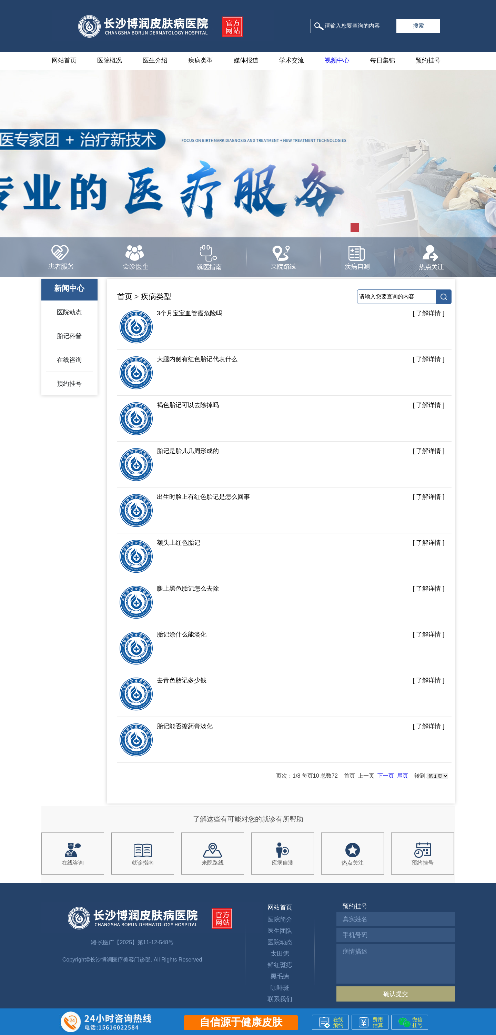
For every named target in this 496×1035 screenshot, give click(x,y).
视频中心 (337, 60)
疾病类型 (200, 60)
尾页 (402, 776)
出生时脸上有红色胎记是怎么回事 (184, 510)
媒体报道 (246, 60)
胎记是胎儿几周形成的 (169, 464)
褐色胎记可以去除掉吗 (169, 419)
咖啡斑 (280, 987)
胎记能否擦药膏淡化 (166, 740)
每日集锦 (382, 60)
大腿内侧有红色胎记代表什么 (178, 373)
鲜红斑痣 (279, 965)
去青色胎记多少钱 (162, 694)
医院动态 (69, 312)
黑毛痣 (280, 976)
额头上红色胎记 (159, 556)
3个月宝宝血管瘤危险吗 (170, 327)
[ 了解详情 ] (428, 313)
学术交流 (291, 60)
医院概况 (109, 60)
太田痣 (280, 953)
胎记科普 (69, 336)
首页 (124, 296)
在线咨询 (69, 359)
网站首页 (64, 60)
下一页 (385, 776)
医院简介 (279, 919)
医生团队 (279, 930)
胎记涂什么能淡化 (162, 648)
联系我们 (279, 999)
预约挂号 (428, 60)
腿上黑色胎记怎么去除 (169, 602)
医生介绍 (155, 60)
